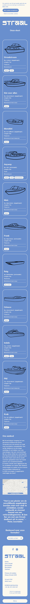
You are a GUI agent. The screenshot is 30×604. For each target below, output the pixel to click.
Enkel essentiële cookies (11, 13)
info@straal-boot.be (11, 585)
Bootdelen (8, 567)
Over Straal (8, 563)
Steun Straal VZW (11, 575)
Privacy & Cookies (10, 573)
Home (6, 561)
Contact (7, 569)
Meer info (5, 6)
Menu (15, 601)
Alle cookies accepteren (11, 10)
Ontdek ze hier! (15, 539)
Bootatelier (8, 565)
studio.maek (17, 591)
